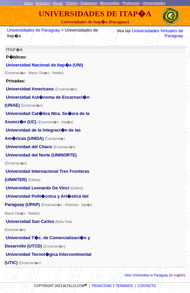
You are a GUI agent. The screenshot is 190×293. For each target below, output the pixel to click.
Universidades (154, 3)
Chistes (71, 3)
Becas (58, 3)
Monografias (109, 3)
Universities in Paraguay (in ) (158, 275)
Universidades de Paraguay (33, 30)
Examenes (89, 3)
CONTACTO (147, 286)
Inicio (28, 3)
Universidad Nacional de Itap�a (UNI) (44, 64)
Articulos (43, 3)
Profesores (131, 3)
